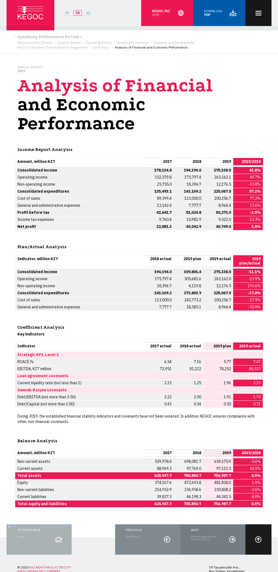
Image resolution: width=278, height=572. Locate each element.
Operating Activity (99, 42)
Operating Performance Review (48, 37)
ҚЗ (88, 13)
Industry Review (69, 42)
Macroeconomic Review (34, 42)
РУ (67, 13)
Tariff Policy (101, 47)
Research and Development (173, 42)
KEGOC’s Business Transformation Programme (52, 47)
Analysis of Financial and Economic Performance (151, 47)
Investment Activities (133, 42)
